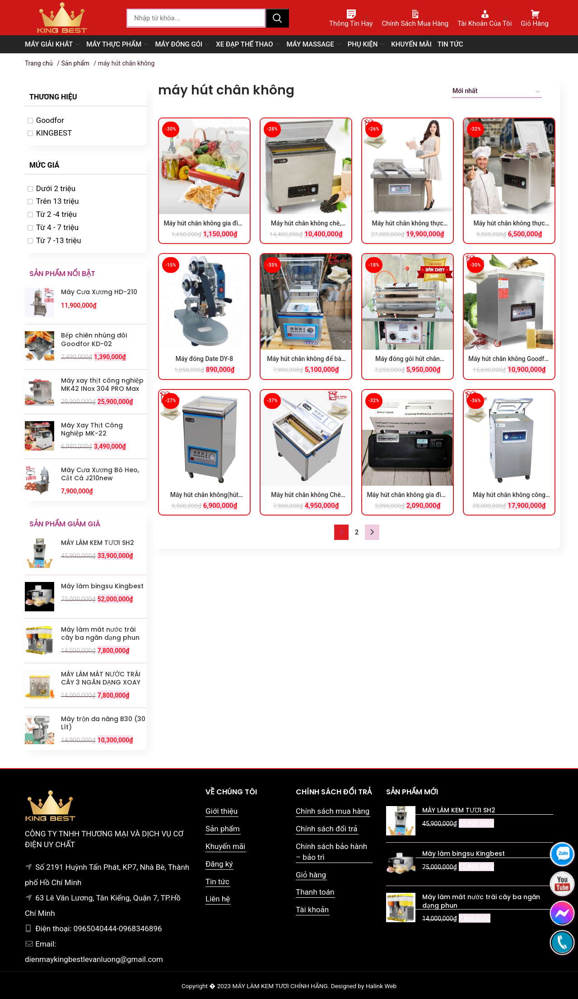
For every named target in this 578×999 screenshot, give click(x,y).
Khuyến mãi (225, 846)
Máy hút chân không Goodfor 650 (509, 359)
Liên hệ (217, 898)
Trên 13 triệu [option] (57, 201)
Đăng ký (219, 863)
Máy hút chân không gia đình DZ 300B (204, 224)
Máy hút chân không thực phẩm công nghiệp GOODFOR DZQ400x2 (407, 224)
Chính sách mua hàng (332, 811)
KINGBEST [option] (54, 132)
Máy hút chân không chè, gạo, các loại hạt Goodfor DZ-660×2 (305, 224)
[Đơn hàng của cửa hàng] (497, 92)
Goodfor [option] (50, 120)
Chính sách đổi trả (327, 828)
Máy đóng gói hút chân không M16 (407, 359)
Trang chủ (39, 63)
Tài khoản (312, 909)
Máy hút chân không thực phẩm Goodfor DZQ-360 (509, 224)
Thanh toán (315, 891)
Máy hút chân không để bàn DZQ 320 (306, 359)
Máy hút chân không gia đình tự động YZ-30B (407, 495)
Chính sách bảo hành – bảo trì (331, 852)
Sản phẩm (75, 63)
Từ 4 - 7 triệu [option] (57, 227)
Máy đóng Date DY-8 (204, 358)
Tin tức (217, 881)
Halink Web (381, 986)
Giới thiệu (221, 811)
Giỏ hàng (311, 874)
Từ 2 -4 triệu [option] (56, 214)
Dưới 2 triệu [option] (55, 188)
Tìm (277, 18)
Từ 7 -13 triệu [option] (58, 240)
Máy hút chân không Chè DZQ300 (305, 495)
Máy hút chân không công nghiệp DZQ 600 (509, 495)
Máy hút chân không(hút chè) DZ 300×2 (204, 495)
